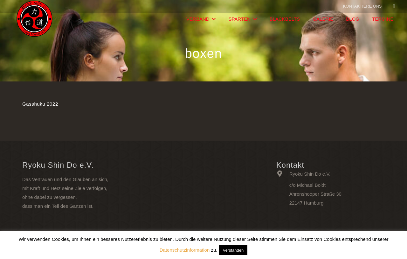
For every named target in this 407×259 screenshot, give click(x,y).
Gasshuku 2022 (40, 104)
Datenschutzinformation (185, 250)
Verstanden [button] (233, 250)
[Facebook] (394, 6)
